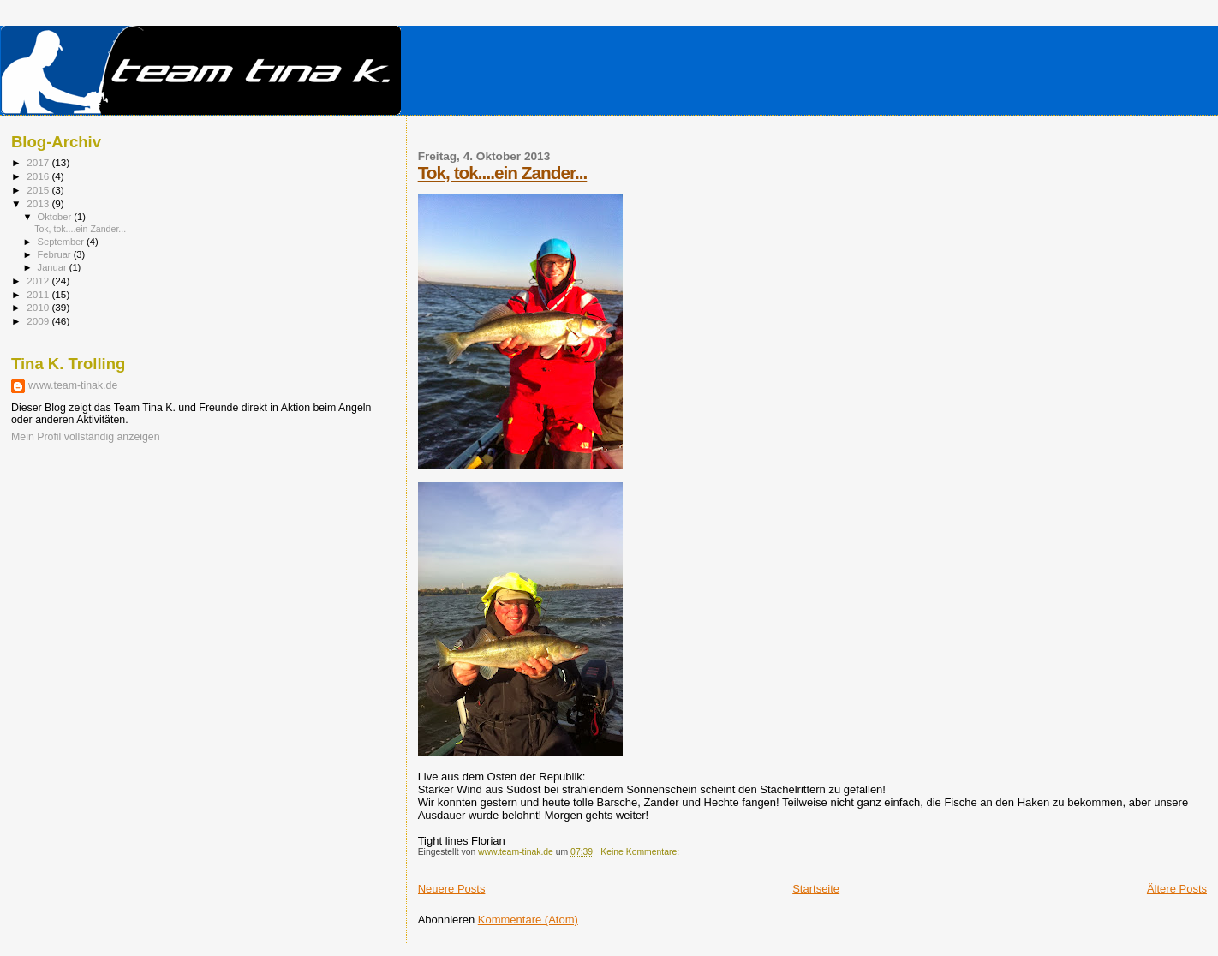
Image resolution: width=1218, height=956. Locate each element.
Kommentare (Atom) (528, 919)
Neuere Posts (452, 888)
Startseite (815, 888)
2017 (39, 162)
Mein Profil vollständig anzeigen (85, 437)
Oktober (56, 217)
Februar (56, 254)
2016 (39, 176)
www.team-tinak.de (72, 385)
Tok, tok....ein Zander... (503, 172)
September (62, 241)
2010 (39, 307)
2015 (39, 189)
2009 (39, 320)
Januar (53, 267)
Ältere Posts (1177, 888)
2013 (39, 203)
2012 (39, 280)
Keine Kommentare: (641, 852)
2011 (39, 294)
